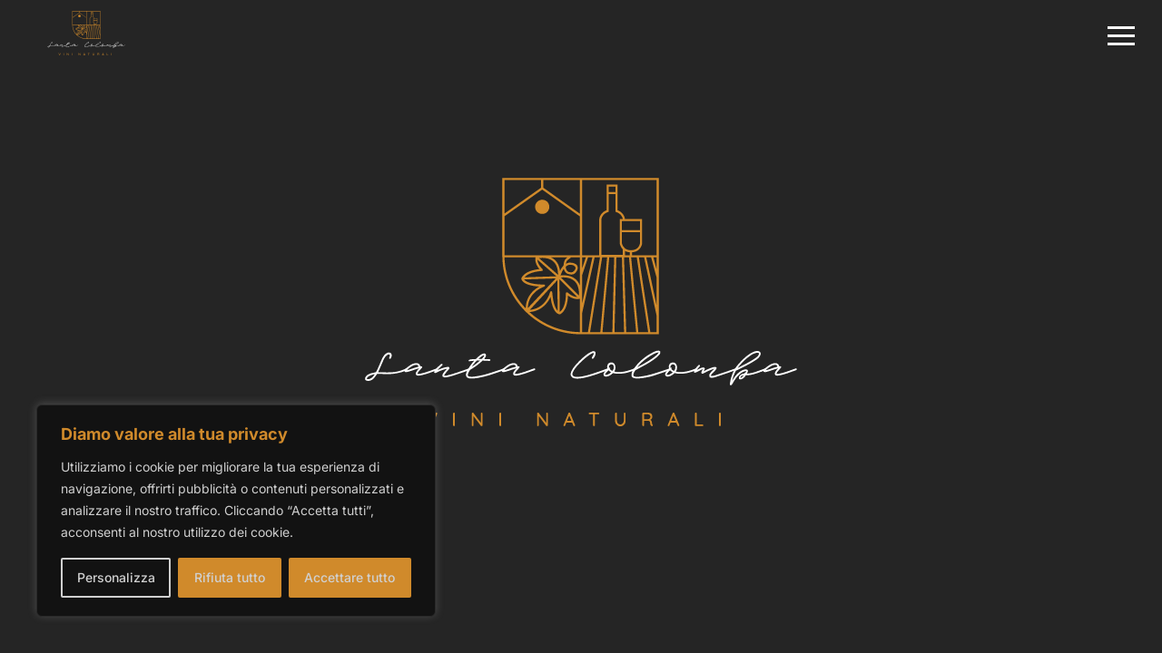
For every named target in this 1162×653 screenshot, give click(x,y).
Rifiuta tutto (229, 577)
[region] (236, 510)
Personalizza (116, 577)
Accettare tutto (349, 577)
